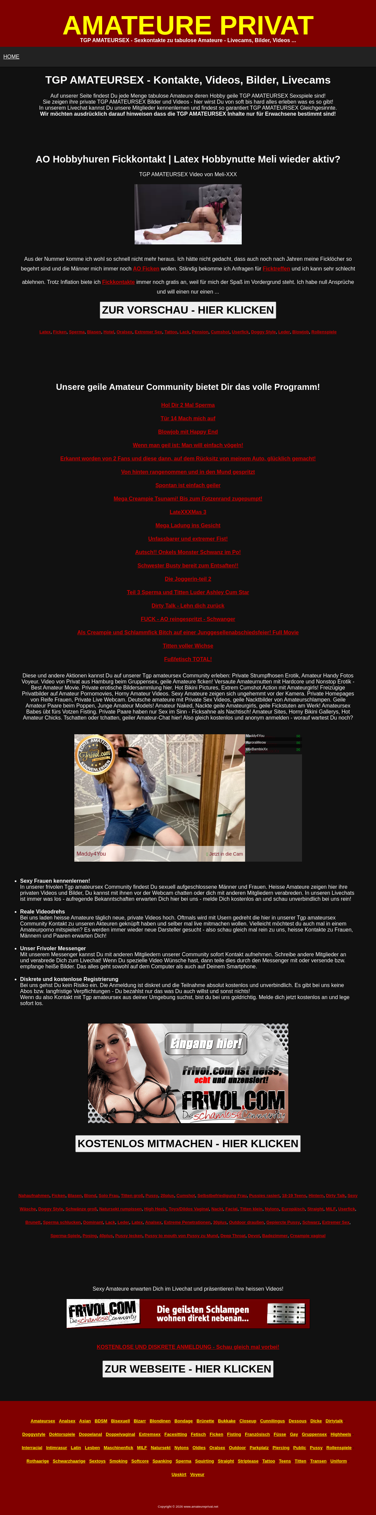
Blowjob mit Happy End (188, 432)
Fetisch (198, 1434)
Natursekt (161, 1447)
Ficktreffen (276, 269)
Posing (90, 1235)
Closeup (247, 1420)
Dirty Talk (335, 1195)
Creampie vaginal (307, 1235)
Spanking (162, 1461)
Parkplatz (259, 1447)
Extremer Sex (148, 331)
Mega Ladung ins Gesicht (188, 525)
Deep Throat (233, 1235)
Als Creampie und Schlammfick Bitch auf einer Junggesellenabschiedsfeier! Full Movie (188, 632)
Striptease (248, 1461)
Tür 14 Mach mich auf (188, 418)
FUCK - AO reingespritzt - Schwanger (188, 619)
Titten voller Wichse (188, 646)
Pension (200, 331)
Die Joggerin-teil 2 (188, 579)
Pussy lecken (128, 1235)
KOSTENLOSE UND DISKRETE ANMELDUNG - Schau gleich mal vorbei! (188, 1347)
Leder (284, 331)
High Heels (155, 1208)
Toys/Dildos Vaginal (189, 1208)
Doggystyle (34, 1434)
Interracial (32, 1447)
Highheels (341, 1434)
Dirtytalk (334, 1420)
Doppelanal (90, 1434)
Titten (300, 1461)
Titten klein (251, 1208)
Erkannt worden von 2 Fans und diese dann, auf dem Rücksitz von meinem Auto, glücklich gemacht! (188, 458)
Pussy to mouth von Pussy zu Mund (181, 1235)
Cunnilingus (272, 1420)
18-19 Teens (294, 1195)
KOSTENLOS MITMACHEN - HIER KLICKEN (188, 1144)
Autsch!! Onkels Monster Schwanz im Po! (188, 552)
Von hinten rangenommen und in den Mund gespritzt (188, 472)
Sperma (77, 331)
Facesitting (175, 1434)
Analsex (153, 1222)
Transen (318, 1461)
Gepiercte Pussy (283, 1222)
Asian (85, 1420)
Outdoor (237, 1447)
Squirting (204, 1461)
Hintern (316, 1195)
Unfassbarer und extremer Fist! (188, 539)
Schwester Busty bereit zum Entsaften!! (188, 565)
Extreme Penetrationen (187, 1222)
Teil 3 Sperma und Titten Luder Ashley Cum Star (188, 592)
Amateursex (42, 1420)
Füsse (280, 1434)
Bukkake (227, 1420)
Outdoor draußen (246, 1222)
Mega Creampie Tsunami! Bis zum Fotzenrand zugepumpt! (188, 499)
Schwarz (311, 1222)
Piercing (281, 1447)
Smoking (118, 1461)
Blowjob (300, 331)
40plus (106, 1235)
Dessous (297, 1420)
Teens (285, 1461)
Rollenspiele (323, 331)
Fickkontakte (118, 282)
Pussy (152, 1195)
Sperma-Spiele (65, 1235)
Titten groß (132, 1195)
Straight (315, 1208)
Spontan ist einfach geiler (188, 485)
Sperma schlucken (62, 1222)
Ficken (60, 331)
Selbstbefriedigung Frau (222, 1195)
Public (299, 1447)
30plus (220, 1222)
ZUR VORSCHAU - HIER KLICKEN (188, 310)
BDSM (101, 1420)
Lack (185, 331)
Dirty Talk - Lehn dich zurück (188, 606)
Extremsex (150, 1434)
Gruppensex (314, 1434)
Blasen (94, 331)
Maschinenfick (118, 1447)
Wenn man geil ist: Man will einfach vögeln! (188, 445)
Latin (76, 1447)
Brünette (205, 1420)
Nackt (217, 1208)
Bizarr (140, 1420)
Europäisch (293, 1208)
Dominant (93, 1222)
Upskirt (179, 1474)
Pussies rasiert (264, 1195)
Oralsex (124, 331)
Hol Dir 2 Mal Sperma (188, 405)
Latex (45, 331)
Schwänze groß (81, 1208)
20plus (167, 1195)
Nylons (272, 1208)
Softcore (140, 1461)
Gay (294, 1434)
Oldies (199, 1447)
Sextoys (97, 1461)
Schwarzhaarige (69, 1461)
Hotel (108, 331)
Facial (231, 1208)
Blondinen (160, 1420)
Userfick (240, 331)
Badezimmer (275, 1235)
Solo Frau (109, 1195)
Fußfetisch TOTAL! (188, 659)
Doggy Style (263, 331)
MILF (331, 1208)
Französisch (257, 1434)
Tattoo (170, 331)
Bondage (183, 1420)
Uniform (338, 1461)
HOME (11, 57)
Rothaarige (37, 1461)
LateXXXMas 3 (188, 512)
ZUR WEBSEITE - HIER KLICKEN (188, 1369)
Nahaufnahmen (33, 1195)
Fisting (234, 1434)
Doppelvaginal (120, 1434)
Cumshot (220, 331)
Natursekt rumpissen (120, 1208)
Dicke (316, 1420)
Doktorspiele (62, 1434)
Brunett (33, 1222)
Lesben (92, 1447)
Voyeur (197, 1474)
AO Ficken (146, 269)
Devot (254, 1235)
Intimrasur (56, 1447)
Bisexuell (120, 1420)
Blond (90, 1195)
